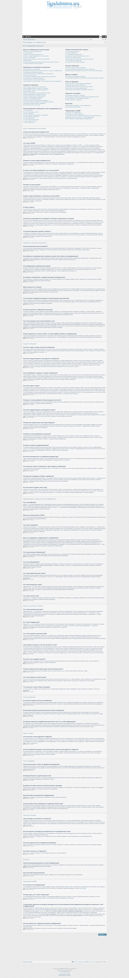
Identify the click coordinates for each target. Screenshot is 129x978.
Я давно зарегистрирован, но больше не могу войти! (36, 59)
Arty (59, 970)
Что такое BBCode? (28, 110)
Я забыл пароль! (27, 60)
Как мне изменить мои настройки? (31, 69)
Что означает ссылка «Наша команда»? (75, 62)
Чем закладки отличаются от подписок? (75, 95)
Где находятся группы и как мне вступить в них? (77, 56)
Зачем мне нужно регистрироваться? (32, 51)
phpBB (55, 292)
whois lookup (35, 909)
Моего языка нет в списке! (29, 75)
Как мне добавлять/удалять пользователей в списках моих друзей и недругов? (84, 78)
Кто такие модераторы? (71, 53)
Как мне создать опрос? (29, 91)
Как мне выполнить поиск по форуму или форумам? (78, 83)
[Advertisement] (64, 23)
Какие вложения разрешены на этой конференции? (78, 105)
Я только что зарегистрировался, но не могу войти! (36, 56)
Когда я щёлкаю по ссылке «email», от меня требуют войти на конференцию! (42, 81)
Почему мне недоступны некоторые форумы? (34, 95)
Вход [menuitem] (103, 37)
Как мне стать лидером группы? (73, 57)
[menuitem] (100, 36)
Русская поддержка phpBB (64, 971)
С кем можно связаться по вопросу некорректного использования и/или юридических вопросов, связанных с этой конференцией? (83, 116)
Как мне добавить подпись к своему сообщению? (35, 89)
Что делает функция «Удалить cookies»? (33, 63)
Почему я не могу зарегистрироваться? (33, 54)
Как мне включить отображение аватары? (33, 78)
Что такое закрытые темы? (30, 121)
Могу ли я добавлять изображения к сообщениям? (35, 115)
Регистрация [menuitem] (106, 37)
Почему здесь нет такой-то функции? (74, 114)
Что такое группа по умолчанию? (73, 60)
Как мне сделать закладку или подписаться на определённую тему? (82, 96)
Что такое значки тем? (28, 122)
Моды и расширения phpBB (64, 974)
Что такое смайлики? (28, 113)
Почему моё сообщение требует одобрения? (34, 103)
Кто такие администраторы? (72, 51)
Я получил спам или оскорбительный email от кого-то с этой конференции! (83, 70)
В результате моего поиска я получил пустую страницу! (79, 86)
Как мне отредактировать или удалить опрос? (34, 94)
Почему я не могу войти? (29, 57)
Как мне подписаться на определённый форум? (77, 98)
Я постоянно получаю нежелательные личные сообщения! (79, 69)
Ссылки (24, 37)
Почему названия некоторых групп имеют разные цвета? (79, 59)
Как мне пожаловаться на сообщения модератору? (36, 100)
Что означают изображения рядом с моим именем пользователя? (39, 76)
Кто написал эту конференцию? (73, 112)
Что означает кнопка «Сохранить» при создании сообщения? (38, 101)
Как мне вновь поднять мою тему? (31, 104)
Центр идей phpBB (27, 898)
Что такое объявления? (29, 118)
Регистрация (32, 39)
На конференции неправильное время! (33, 72)
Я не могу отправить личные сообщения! (75, 67)
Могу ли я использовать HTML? (31, 112)
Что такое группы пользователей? (73, 54)
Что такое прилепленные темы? (31, 119)
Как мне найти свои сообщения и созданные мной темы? (79, 89)
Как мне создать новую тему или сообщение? (34, 87)
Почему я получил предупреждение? (32, 98)
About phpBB (83, 888)
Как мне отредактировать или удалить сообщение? (36, 88)
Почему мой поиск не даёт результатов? (75, 85)
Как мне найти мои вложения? (72, 107)
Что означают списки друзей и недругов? (75, 76)
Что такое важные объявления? (31, 116)
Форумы (29, 36)
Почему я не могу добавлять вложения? (33, 97)
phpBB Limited (68, 886)
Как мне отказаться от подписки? (73, 99)
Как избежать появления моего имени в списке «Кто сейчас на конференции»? (42, 70)
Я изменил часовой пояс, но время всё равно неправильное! (38, 73)
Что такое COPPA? (28, 53)
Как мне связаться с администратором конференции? (78, 118)
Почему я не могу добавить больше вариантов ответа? (37, 93)
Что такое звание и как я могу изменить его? (34, 79)
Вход (26, 39)
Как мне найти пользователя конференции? (76, 88)
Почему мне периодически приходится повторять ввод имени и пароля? (41, 62)
